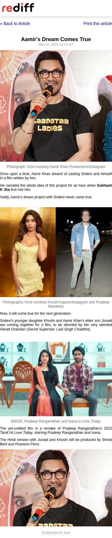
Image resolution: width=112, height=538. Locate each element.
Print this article (97, 23)
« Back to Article (15, 23)
